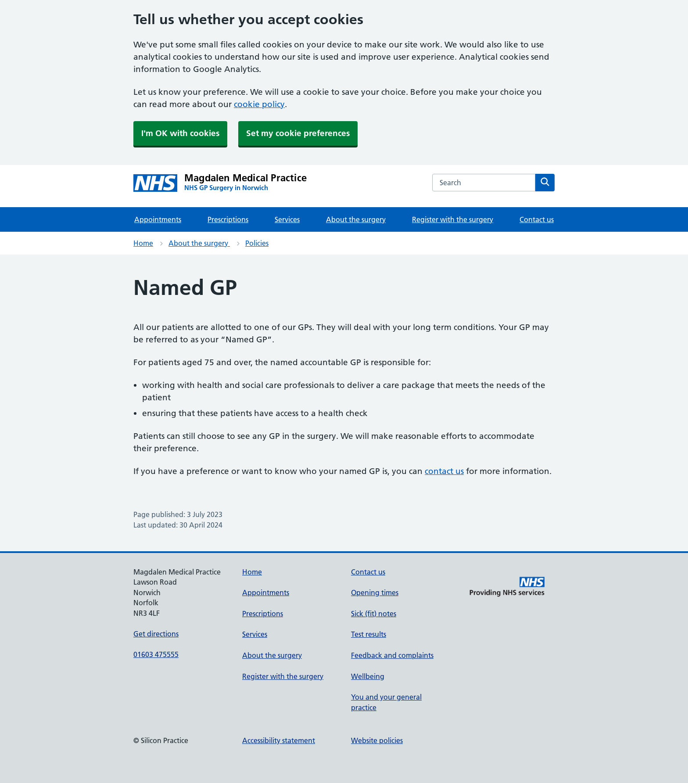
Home (143, 243)
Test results (368, 634)
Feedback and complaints (392, 655)
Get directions (156, 633)
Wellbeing (367, 676)
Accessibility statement (278, 740)
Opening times (374, 592)
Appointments (157, 219)
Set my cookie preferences (298, 133)
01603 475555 (156, 654)
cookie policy (259, 104)
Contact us (537, 219)
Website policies (377, 740)
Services (287, 219)
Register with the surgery (452, 219)
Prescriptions (228, 219)
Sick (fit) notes (373, 613)
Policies (257, 243)
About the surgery (356, 219)
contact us (444, 471)
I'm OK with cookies (180, 133)
